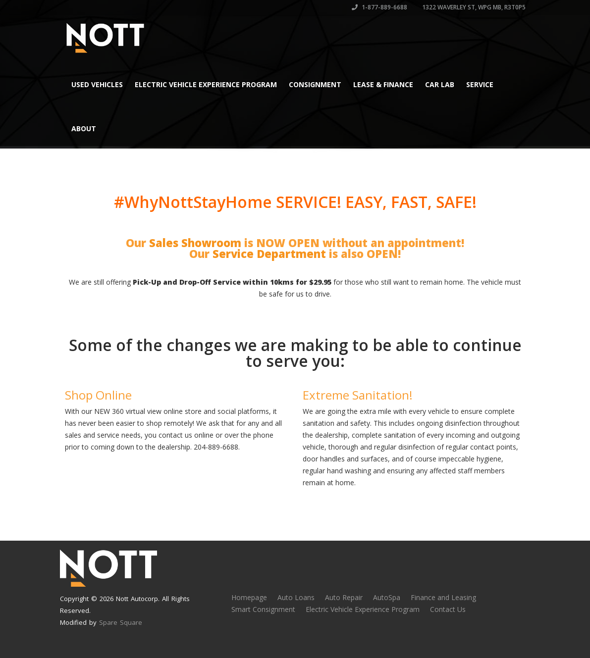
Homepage (249, 597)
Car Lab (439, 84)
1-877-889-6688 (379, 7)
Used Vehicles (97, 84)
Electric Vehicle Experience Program (206, 84)
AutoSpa (386, 597)
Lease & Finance (383, 84)
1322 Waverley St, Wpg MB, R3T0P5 (473, 7)
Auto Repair (344, 597)
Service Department (269, 253)
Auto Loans (296, 597)
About (83, 128)
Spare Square (120, 622)
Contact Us (448, 609)
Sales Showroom (195, 242)
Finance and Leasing (443, 597)
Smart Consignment (263, 609)
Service (479, 84)
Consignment (315, 84)
